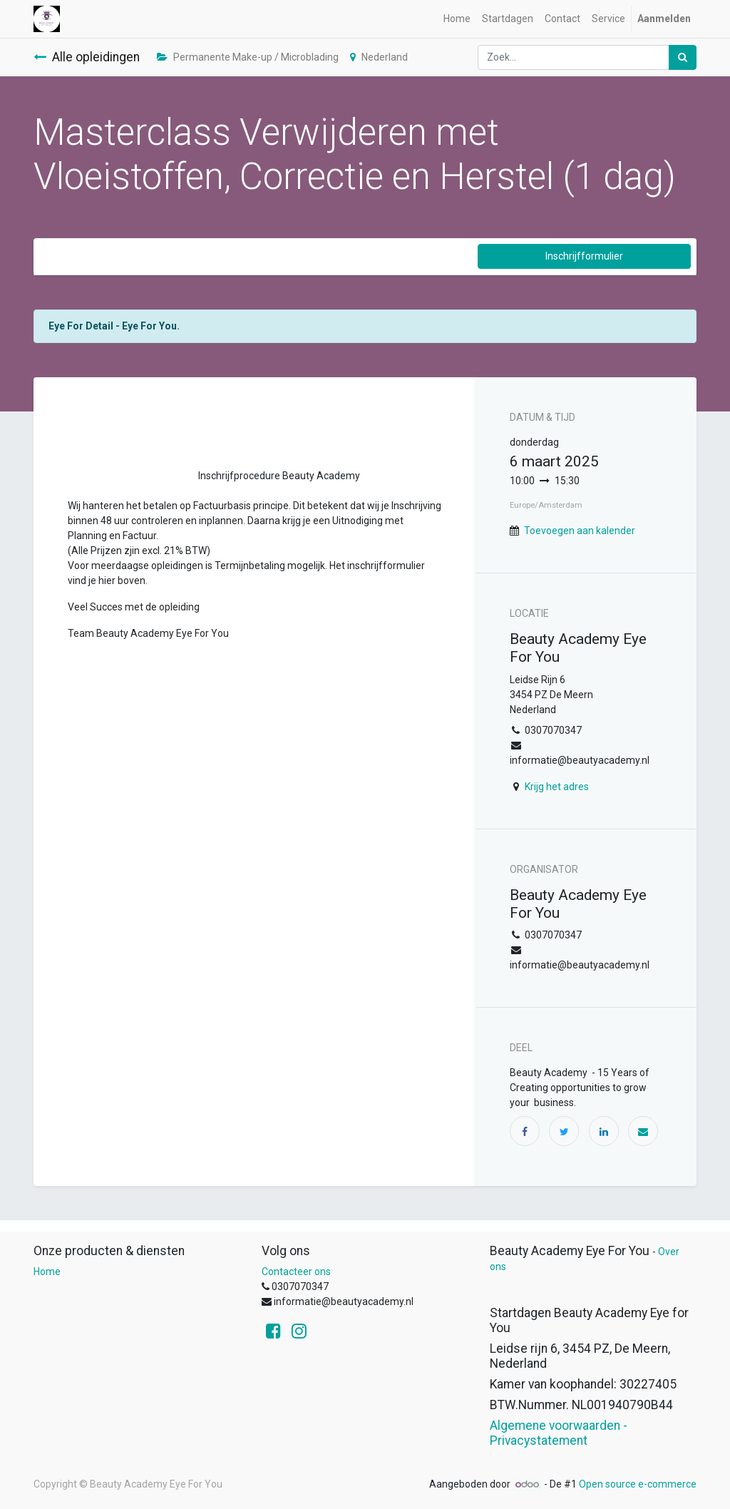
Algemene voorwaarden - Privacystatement (558, 1433)
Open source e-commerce (637, 1484)
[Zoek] (682, 57)
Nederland (379, 57)
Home (47, 1271)
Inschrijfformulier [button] (584, 256)
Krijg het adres (557, 786)
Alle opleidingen (87, 57)
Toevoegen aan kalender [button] (579, 530)
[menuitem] (457, 19)
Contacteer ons (296, 1271)
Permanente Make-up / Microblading (248, 57)
